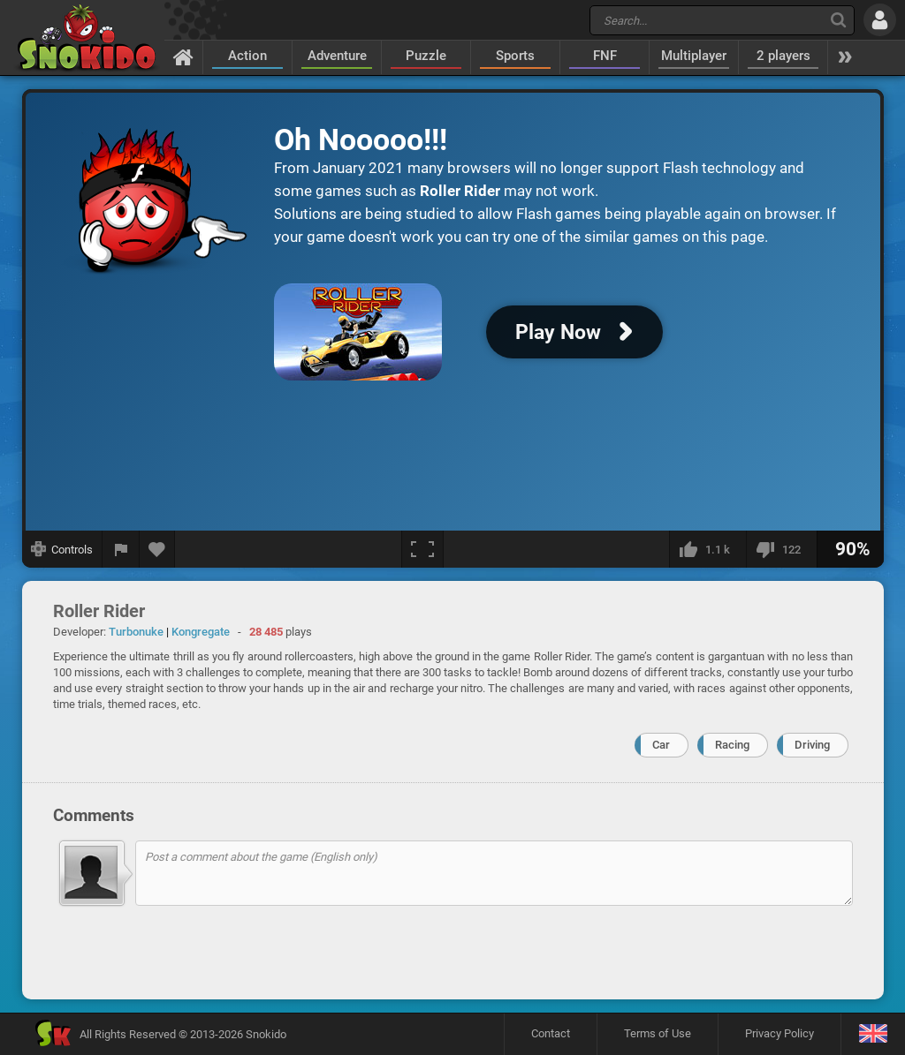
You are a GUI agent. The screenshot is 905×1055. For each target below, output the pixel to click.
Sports (515, 56)
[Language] (872, 1034)
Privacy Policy (779, 1033)
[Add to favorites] (157, 549)
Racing (732, 744)
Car (661, 744)
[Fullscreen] (422, 549)
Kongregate (200, 631)
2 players (783, 56)
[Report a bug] (121, 549)
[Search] (838, 19)
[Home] (183, 56)
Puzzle (426, 56)
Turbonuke (136, 631)
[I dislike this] (781, 549)
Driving (812, 744)
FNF (605, 56)
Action (247, 56)
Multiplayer (693, 56)
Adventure (337, 56)
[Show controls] (62, 549)
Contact (550, 1033)
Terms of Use (657, 1033)
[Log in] (879, 20)
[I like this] (707, 549)
